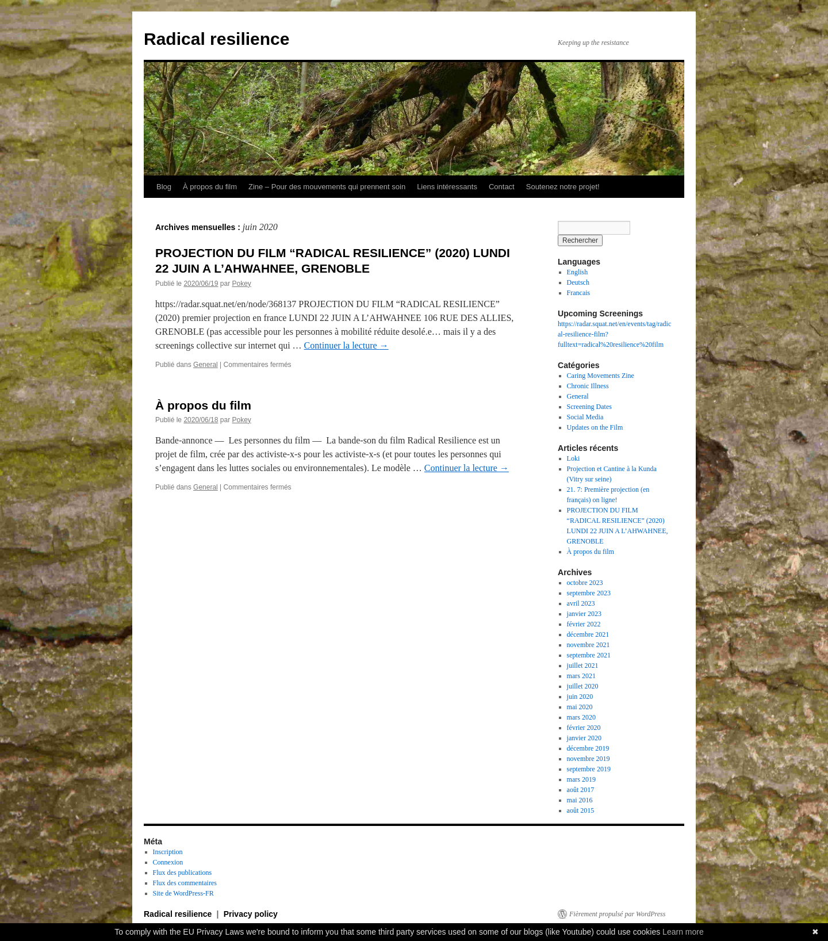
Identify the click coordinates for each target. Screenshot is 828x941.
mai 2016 (580, 800)
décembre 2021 (588, 634)
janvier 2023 (584, 614)
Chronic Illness (588, 386)
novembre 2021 (588, 645)
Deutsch (578, 282)
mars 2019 (581, 779)
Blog (163, 186)
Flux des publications (182, 873)
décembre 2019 (588, 748)
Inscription (168, 852)
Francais (579, 293)
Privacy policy (251, 914)
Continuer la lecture (346, 345)
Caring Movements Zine (600, 376)
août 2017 (581, 790)
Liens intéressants (447, 186)
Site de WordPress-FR (183, 893)
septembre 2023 (589, 593)
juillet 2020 (583, 686)
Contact (502, 186)
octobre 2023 (585, 583)
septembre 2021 (589, 655)
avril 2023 (581, 603)
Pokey (241, 284)
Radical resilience (216, 38)
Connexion (168, 862)
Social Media (585, 417)
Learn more (683, 931)
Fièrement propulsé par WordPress (617, 914)
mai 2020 (580, 707)
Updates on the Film (595, 427)
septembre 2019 (589, 769)
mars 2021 (581, 676)
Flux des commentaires (185, 883)
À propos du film (210, 186)
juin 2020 (580, 697)
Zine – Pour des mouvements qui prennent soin (326, 186)
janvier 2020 (584, 738)
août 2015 (581, 810)
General (205, 365)
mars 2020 (581, 717)
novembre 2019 (588, 759)
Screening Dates (589, 407)
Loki (573, 458)
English (577, 272)
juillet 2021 (583, 665)
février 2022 (584, 624)
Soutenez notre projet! (563, 186)
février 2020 (584, 728)
